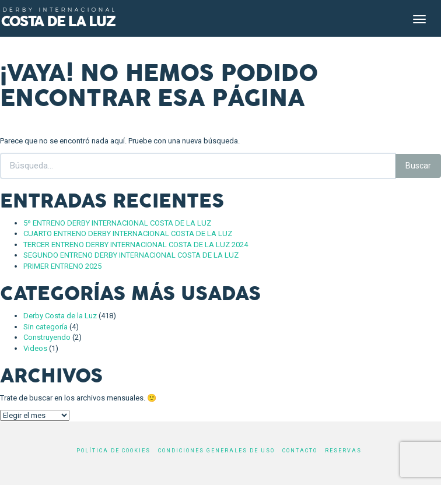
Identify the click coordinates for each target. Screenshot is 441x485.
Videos (35, 348)
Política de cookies (113, 451)
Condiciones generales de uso (216, 451)
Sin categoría (45, 326)
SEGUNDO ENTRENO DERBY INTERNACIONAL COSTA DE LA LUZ (131, 255)
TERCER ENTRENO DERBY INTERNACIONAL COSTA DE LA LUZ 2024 (135, 244)
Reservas (343, 451)
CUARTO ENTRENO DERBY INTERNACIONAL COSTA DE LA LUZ (127, 233)
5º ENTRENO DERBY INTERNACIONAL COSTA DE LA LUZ (117, 223)
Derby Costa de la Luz (60, 315)
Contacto (299, 451)
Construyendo (47, 337)
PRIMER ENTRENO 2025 (62, 266)
